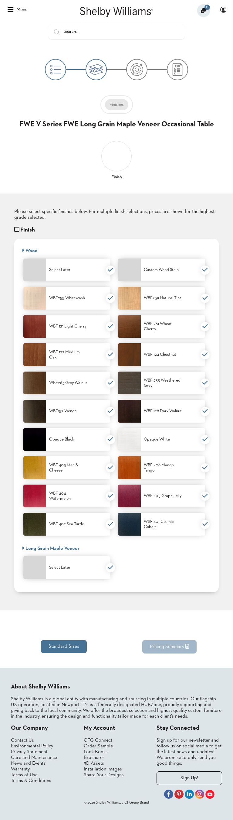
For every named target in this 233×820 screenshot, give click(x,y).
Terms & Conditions (31, 780)
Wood (30, 250)
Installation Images (103, 769)
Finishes (117, 104)
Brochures (94, 757)
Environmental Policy (32, 746)
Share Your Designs (104, 775)
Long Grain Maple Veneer (50, 548)
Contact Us (22, 740)
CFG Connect (98, 740)
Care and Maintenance (34, 757)
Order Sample (98, 746)
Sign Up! (189, 778)
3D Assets (94, 763)
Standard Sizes (64, 646)
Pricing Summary (169, 646)
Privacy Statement (29, 752)
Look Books (96, 752)
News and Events (28, 763)
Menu (18, 9)
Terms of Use (24, 775)
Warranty (20, 769)
